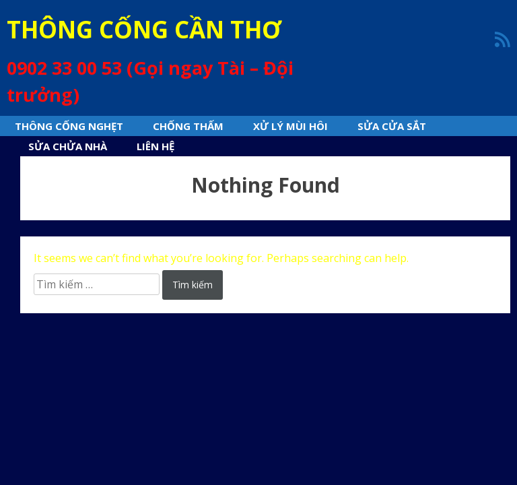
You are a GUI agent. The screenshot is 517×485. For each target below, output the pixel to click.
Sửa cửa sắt (391, 126)
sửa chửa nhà (67, 146)
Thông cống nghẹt (69, 126)
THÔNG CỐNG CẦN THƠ (144, 29)
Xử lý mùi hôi (290, 126)
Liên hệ (155, 146)
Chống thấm (188, 126)
